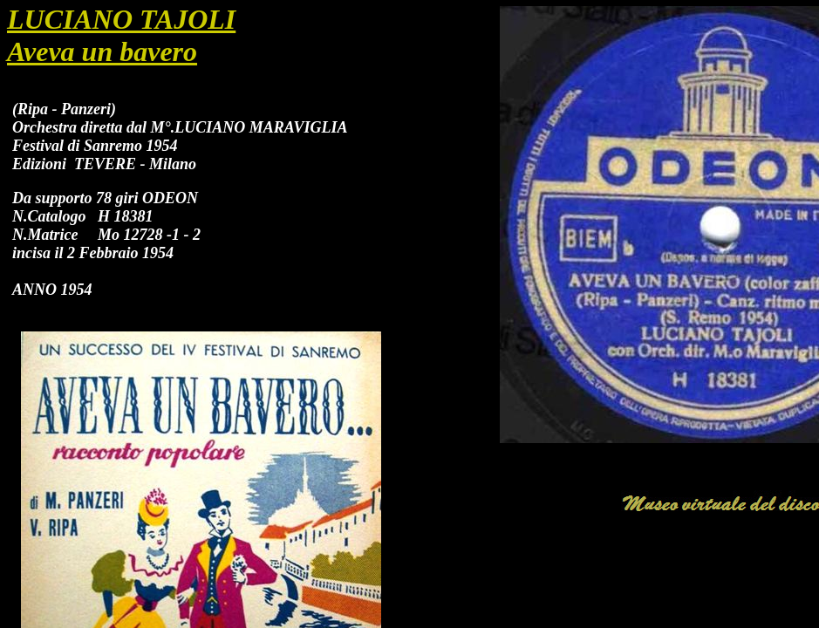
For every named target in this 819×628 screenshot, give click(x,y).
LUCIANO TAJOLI (121, 19)
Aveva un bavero (102, 51)
